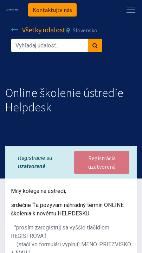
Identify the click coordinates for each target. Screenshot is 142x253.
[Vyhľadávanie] (95, 45)
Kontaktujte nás (52, 9)
